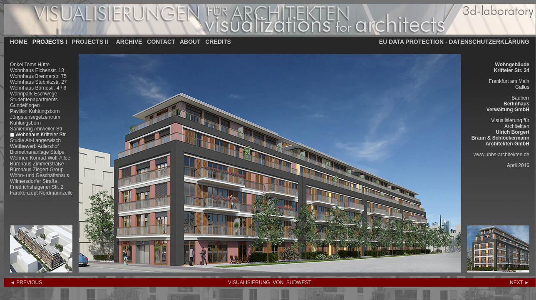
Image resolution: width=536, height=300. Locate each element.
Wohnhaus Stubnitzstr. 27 (38, 82)
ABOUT (190, 41)
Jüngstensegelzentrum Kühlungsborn (35, 120)
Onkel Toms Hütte (30, 65)
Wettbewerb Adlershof (34, 146)
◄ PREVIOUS (26, 282)
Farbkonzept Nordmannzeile (41, 193)
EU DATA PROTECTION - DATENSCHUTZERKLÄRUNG (454, 41)
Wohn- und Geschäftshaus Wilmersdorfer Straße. (39, 178)
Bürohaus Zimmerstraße (37, 164)
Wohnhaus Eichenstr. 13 (37, 70)
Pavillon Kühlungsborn (35, 111)
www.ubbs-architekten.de (501, 155)
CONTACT (161, 41)
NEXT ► (519, 282)
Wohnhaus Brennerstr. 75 (38, 76)
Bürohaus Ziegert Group (37, 169)
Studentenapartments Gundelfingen (34, 102)
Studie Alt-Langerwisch (35, 140)
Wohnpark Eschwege (33, 94)
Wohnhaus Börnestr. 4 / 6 (38, 88)
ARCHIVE (129, 41)
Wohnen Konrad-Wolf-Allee (40, 158)
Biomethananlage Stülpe (37, 152)
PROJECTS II (90, 41)
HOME (18, 41)
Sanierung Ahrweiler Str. (37, 129)
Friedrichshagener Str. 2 (36, 187)
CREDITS (218, 41)
